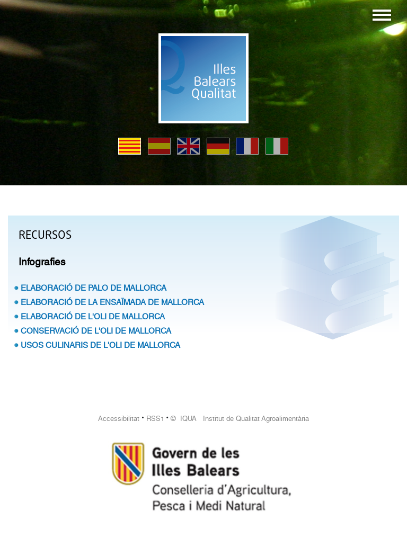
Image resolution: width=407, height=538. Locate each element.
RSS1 (155, 419)
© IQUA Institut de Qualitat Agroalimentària (240, 419)
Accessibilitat (118, 419)
